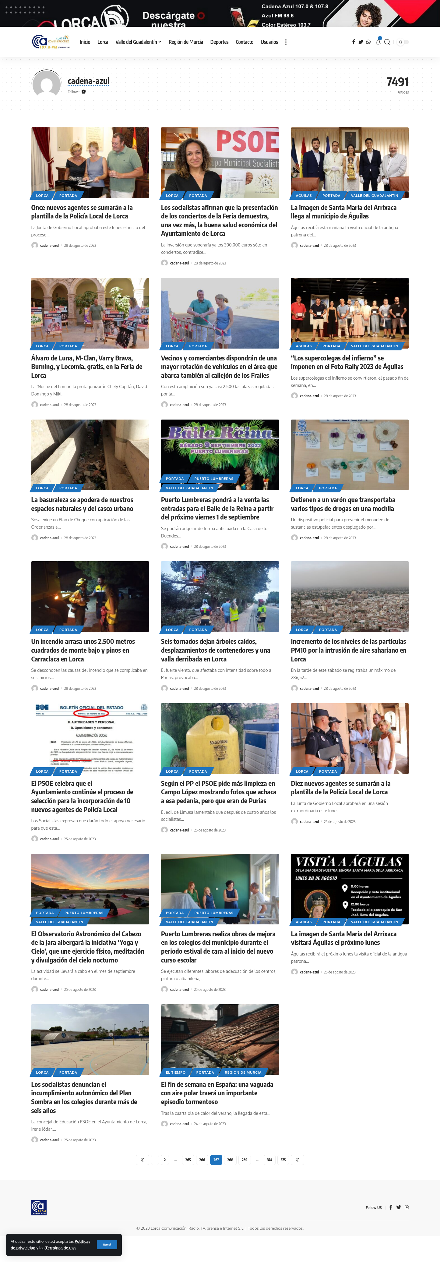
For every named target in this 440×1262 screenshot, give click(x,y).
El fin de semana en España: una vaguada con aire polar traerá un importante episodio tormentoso (217, 1119)
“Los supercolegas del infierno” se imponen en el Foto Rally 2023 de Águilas (347, 388)
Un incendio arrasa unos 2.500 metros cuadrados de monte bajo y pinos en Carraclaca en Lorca (83, 676)
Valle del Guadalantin (374, 221)
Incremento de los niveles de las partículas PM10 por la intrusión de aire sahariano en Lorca (349, 676)
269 (245, 1185)
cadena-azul (49, 271)
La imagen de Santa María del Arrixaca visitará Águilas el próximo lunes (344, 964)
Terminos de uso (60, 1247)
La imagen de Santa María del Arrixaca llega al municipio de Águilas (344, 237)
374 (269, 1185)
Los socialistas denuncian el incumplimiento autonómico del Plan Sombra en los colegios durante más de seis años (84, 1123)
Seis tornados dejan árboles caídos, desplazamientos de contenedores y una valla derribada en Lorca (215, 676)
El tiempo (176, 1098)
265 (188, 1185)
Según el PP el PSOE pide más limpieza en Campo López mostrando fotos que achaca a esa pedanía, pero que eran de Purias (218, 818)
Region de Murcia (243, 1098)
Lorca (42, 221)
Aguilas (304, 221)
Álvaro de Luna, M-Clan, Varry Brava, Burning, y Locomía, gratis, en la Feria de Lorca (87, 392)
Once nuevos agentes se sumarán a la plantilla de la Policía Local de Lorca (82, 237)
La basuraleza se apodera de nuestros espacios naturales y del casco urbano (82, 529)
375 (283, 1185)
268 (230, 1185)
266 (202, 1185)
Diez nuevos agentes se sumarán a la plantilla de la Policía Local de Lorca (341, 813)
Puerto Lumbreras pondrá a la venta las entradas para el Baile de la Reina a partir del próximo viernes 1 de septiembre (217, 534)
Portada (68, 221)
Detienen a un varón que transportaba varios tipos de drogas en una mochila (343, 529)
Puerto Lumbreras (214, 504)
